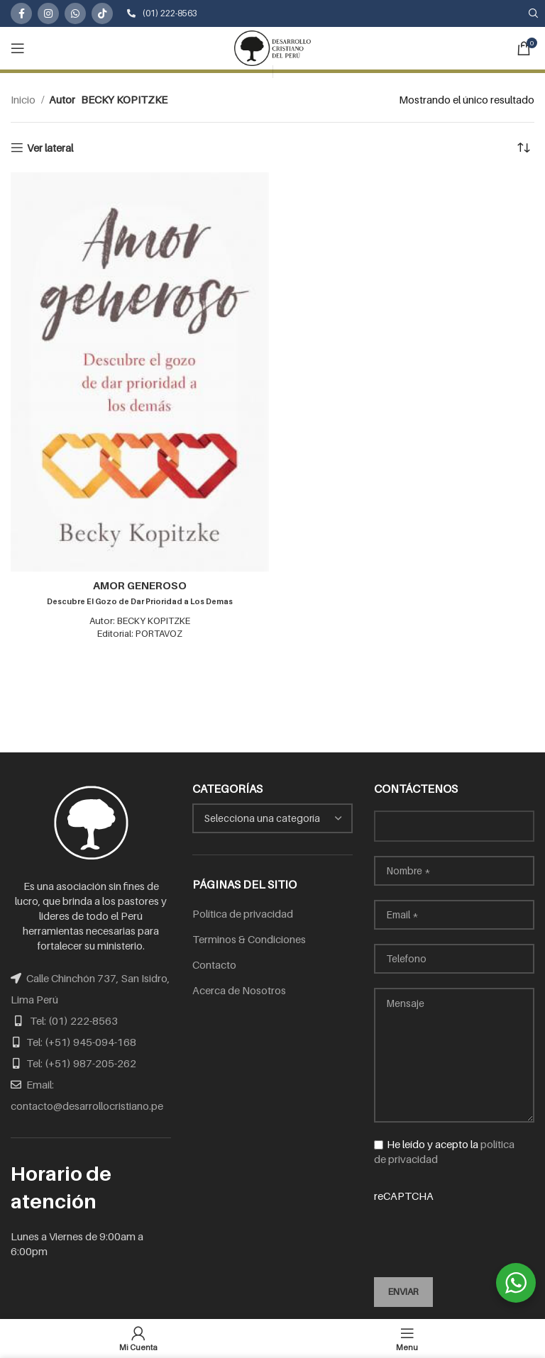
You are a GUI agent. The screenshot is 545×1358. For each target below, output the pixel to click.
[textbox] (262, 818)
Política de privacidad (242, 913)
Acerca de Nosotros (239, 990)
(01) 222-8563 (162, 13)
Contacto (214, 964)
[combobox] (272, 818)
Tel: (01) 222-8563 (74, 1020)
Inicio (24, 99)
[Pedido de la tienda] (523, 147)
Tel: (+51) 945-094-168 (81, 1041)
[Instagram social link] (48, 13)
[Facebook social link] (21, 13)
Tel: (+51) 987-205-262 (81, 1063)
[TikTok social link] (102, 13)
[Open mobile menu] (18, 48)
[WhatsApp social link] (75, 13)
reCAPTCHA (454, 1224)
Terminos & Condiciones (249, 939)
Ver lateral (50, 147)
